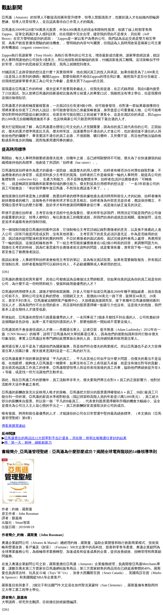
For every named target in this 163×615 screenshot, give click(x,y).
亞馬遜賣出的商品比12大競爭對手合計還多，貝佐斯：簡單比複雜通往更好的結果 (65, 438)
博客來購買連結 (13, 426)
